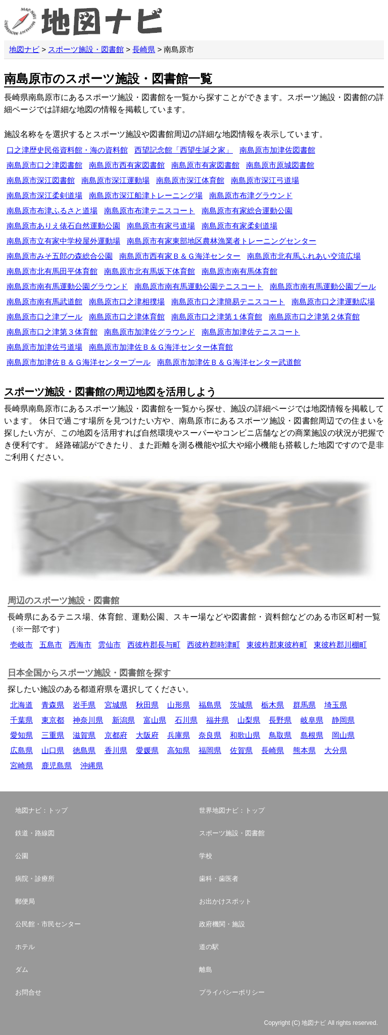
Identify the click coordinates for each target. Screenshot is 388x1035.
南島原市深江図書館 (41, 180)
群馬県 (304, 704)
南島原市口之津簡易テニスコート (228, 301)
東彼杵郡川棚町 (340, 644)
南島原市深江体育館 (190, 180)
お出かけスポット (225, 901)
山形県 (178, 704)
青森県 (52, 704)
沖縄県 (91, 765)
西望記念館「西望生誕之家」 (183, 150)
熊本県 (304, 750)
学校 (205, 856)
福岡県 (210, 750)
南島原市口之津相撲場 (127, 301)
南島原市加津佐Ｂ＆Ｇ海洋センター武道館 (229, 362)
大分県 (335, 750)
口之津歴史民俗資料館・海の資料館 (67, 150)
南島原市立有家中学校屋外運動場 (63, 241)
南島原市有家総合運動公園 (247, 210)
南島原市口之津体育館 (127, 316)
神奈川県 (88, 720)
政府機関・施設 (222, 924)
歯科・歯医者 (218, 878)
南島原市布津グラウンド (251, 195)
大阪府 (147, 735)
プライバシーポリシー (232, 992)
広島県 (21, 750)
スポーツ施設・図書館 (86, 49)
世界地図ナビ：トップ (232, 810)
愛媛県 (147, 750)
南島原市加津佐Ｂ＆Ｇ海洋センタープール (79, 362)
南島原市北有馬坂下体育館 (149, 271)
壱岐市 (21, 644)
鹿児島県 (56, 765)
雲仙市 (109, 644)
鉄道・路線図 (35, 833)
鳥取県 (280, 735)
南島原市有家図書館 (205, 165)
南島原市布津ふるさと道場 (52, 210)
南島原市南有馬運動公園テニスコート (198, 286)
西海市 (80, 644)
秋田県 (147, 704)
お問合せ (28, 992)
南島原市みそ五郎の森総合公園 (60, 256)
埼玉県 (335, 704)
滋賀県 (84, 735)
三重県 (52, 735)
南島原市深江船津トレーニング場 (146, 195)
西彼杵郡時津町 (213, 644)
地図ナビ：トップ (41, 810)
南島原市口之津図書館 (44, 165)
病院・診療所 (35, 878)
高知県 (178, 750)
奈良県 (210, 735)
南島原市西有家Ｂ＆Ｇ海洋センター (179, 256)
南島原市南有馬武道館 (44, 301)
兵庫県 (178, 735)
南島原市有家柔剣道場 (239, 225)
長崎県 (143, 49)
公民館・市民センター (48, 924)
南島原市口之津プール (44, 316)
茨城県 (241, 704)
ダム (21, 969)
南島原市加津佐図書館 (277, 150)
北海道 (21, 704)
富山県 (154, 720)
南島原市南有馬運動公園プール (323, 286)
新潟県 (123, 720)
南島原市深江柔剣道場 (44, 195)
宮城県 (116, 704)
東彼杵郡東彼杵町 (277, 644)
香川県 (116, 750)
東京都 (52, 720)
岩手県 (84, 704)
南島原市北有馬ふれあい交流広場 (304, 256)
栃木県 (272, 704)
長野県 (280, 720)
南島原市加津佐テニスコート (251, 331)
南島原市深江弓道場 (265, 180)
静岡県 (343, 720)
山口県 (52, 750)
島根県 (312, 735)
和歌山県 (245, 735)
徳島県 (84, 750)
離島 (205, 969)
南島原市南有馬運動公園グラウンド (67, 286)
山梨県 (248, 720)
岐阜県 (312, 720)
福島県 (210, 704)
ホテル (25, 947)
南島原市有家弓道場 (161, 225)
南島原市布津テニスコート (149, 210)
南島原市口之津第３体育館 (52, 331)
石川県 (186, 720)
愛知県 (21, 735)
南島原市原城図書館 (280, 165)
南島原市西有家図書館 (127, 165)
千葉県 (21, 720)
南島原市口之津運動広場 (333, 301)
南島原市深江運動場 (115, 180)
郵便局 (25, 901)
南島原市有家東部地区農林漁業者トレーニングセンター (221, 241)
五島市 (50, 644)
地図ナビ (24, 49)
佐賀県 (241, 750)
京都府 (116, 735)
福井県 (217, 720)
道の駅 (209, 947)
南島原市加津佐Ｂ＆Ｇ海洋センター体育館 (161, 347)
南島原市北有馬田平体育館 (52, 271)
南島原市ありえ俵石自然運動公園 (63, 225)
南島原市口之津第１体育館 (216, 316)
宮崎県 (21, 765)
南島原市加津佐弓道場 (44, 347)
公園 (21, 856)
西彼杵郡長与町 (153, 644)
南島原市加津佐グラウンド (149, 331)
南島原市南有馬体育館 (239, 271)
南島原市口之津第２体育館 (314, 316)
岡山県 (343, 735)
